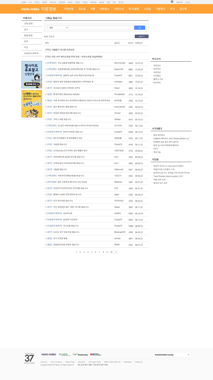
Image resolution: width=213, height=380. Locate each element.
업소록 (121, 2)
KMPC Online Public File (112, 362)
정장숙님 (157, 68)
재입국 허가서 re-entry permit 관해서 (168, 166)
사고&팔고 (157, 128)
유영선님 (157, 65)
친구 (26, 29)
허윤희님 (157, 72)
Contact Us (138, 362)
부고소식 (156, 58)
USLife (70, 2)
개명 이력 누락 (159, 179)
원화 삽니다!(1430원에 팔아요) (166, 145)
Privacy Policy (70, 362)
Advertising (127, 362)
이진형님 (157, 75)
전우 (26, 41)
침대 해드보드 (159, 135)
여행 (108, 2)
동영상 (44, 2)
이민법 (155, 159)
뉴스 (30, 2)
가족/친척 (28, 23)
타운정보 (62, 2)
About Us (44, 362)
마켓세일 (93, 2)
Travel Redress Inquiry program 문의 (168, 176)
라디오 (37, 2)
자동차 (85, 2)
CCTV (155, 148)
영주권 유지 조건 (160, 183)
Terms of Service (56, 362)
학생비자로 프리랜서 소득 (164, 169)
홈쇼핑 (101, 2)
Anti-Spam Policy (95, 362)
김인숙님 (157, 82)
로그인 (187, 2)
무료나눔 (157, 152)
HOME (24, 2)
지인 (26, 47)
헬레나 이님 (158, 79)
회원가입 (179, 2)
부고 (114, 2)
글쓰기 (141, 36)
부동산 (77, 2)
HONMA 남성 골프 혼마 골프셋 (165, 141)
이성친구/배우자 (31, 53)
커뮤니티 (53, 2)
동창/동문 (28, 35)
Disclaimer (81, 362)
